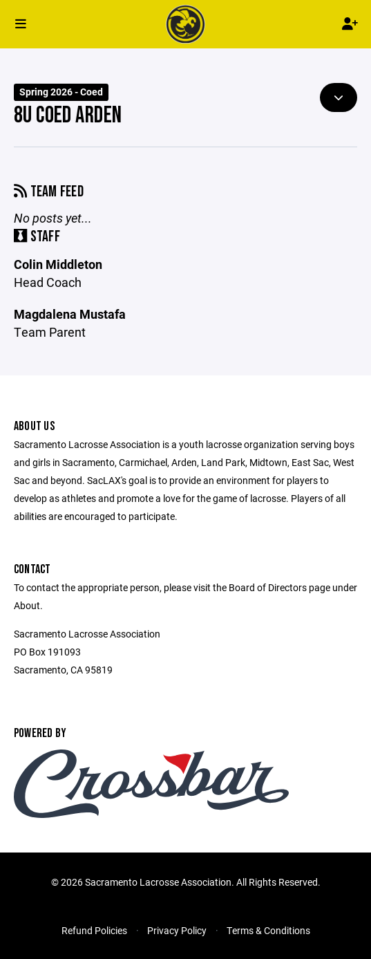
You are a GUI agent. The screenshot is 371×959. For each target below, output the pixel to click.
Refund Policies (94, 930)
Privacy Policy (177, 930)
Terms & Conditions (268, 930)
